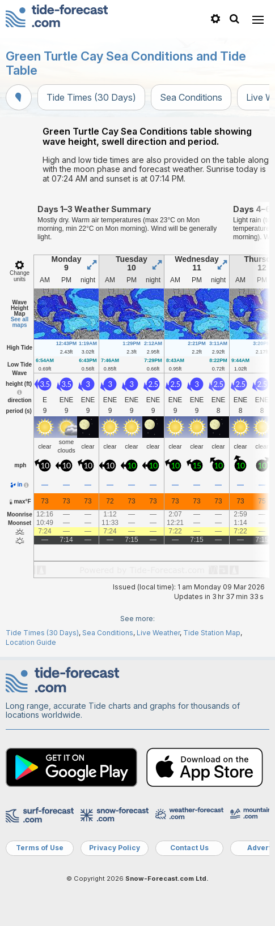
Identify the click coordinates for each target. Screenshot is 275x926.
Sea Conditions (191, 97)
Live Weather (158, 632)
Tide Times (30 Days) (91, 97)
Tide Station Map (211, 632)
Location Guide (31, 642)
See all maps (20, 322)
